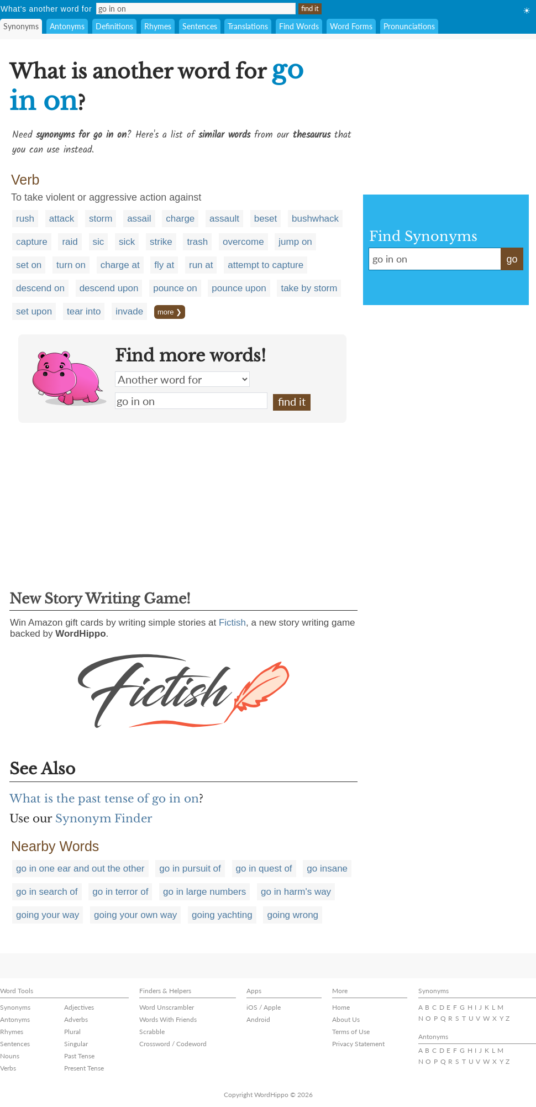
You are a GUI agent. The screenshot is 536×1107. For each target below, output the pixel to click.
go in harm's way (296, 891)
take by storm (309, 288)
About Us (346, 1019)
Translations (248, 26)
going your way (47, 915)
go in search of (47, 891)
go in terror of (120, 891)
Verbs (8, 1068)
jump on (295, 242)
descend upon (109, 288)
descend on (40, 288)
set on (28, 265)
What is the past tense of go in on (104, 798)
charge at (120, 265)
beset (265, 218)
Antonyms (67, 26)
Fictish (232, 622)
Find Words (299, 26)
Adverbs (76, 1019)
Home (341, 1007)
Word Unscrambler (166, 1007)
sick (127, 242)
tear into (84, 311)
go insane (327, 868)
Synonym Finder (104, 818)
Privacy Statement (358, 1044)
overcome (243, 242)
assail (139, 218)
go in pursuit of (190, 868)
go (511, 259)
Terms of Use (351, 1031)
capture (32, 242)
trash (197, 242)
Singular (76, 1044)
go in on (191, 400)
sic (98, 242)
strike (161, 242)
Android (258, 1019)
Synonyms (21, 26)
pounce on (175, 288)
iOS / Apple (263, 1007)
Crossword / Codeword (173, 1044)
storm (101, 218)
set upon (34, 311)
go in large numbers (204, 891)
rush (25, 218)
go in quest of (264, 868)
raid (69, 242)
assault (224, 218)
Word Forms (351, 26)
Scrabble (152, 1031)
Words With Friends (168, 1019)
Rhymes (157, 26)
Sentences (199, 26)
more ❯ (169, 312)
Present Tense (84, 1068)
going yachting (222, 915)
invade (129, 311)
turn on (71, 265)
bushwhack (315, 218)
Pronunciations (409, 26)
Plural (72, 1031)
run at (201, 265)
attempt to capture (265, 265)
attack (61, 218)
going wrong (292, 915)
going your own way (135, 915)
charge (180, 218)
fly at (164, 265)
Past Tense (79, 1056)
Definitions (114, 26)
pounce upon (239, 288)
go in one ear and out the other (80, 868)
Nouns (9, 1056)
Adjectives (79, 1007)
